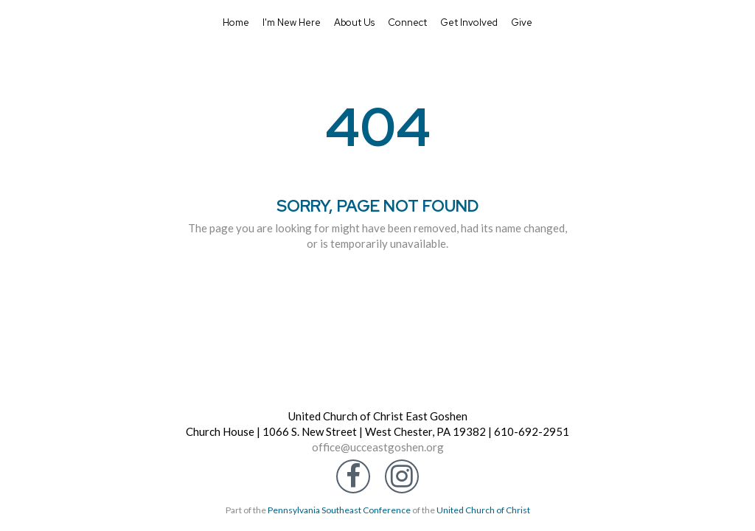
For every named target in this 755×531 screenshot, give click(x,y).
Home (236, 22)
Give (521, 22)
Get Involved (469, 22)
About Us (354, 22)
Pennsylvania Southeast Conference (339, 510)
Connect (407, 22)
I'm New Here (291, 22)
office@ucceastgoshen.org (378, 447)
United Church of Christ (483, 510)
